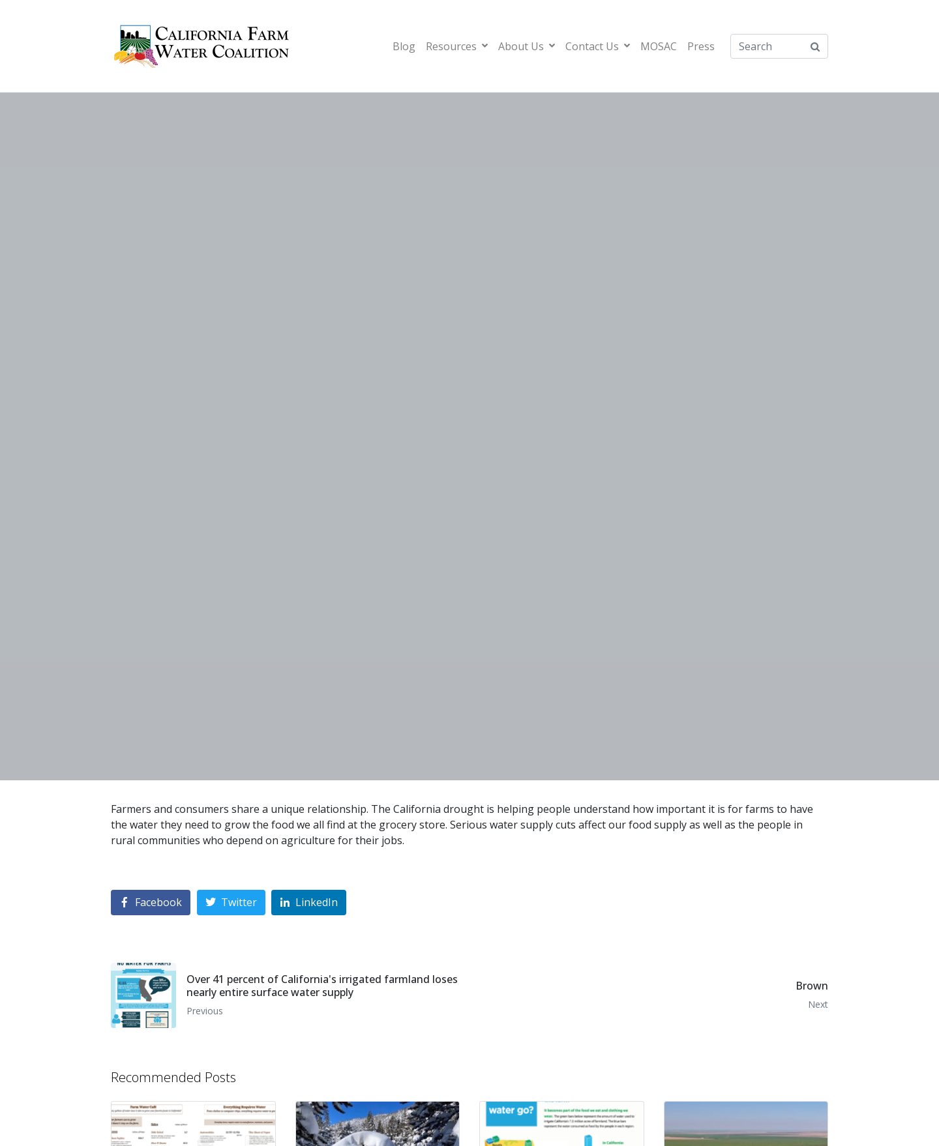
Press (701, 46)
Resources (457, 46)
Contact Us (597, 46)
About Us (526, 46)
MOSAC (658, 46)
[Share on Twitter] (231, 902)
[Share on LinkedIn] (308, 902)
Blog (404, 46)
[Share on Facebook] (150, 902)
